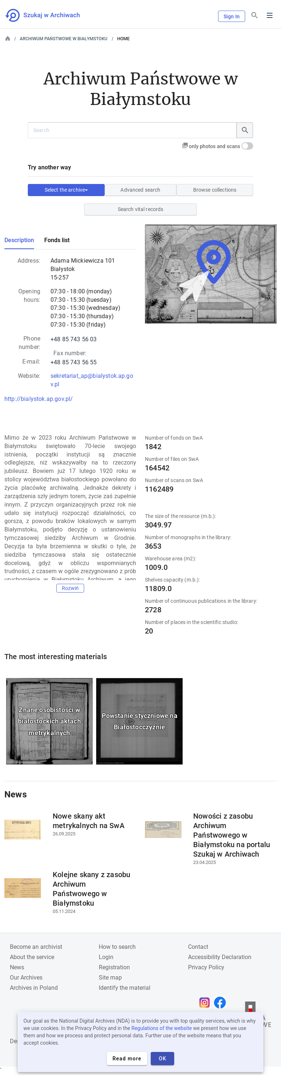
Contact (198, 946)
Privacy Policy (206, 967)
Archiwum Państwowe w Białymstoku (63, 38)
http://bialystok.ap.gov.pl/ (38, 398)
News (17, 967)
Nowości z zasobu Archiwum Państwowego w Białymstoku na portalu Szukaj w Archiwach (231, 835)
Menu (270, 15)
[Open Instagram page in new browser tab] (206, 1002)
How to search (117, 946)
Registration (114, 967)
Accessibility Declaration (219, 957)
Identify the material (124, 987)
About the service (32, 957)
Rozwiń (70, 588)
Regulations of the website (161, 1028)
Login (106, 957)
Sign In (232, 16)
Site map (110, 977)
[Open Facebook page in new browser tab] (221, 1002)
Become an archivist (36, 946)
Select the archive (66, 190)
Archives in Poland (34, 987)
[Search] (254, 15)
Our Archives (26, 977)
